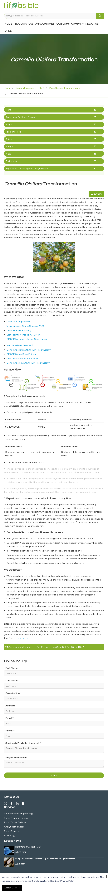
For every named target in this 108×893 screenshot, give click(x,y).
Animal (9, 139)
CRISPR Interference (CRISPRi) (23, 334)
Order (9, 30)
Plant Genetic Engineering (18, 813)
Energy (9, 146)
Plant (41, 88)
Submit (54, 775)
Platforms (62, 23)
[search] (100, 16)
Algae (8, 154)
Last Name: (11, 680)
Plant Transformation (16, 818)
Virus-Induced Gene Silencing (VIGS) (26, 326)
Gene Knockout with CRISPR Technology (29, 350)
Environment (12, 161)
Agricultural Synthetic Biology (20, 117)
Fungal (9, 124)
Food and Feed (13, 132)
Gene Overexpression (18, 321)
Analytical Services (14, 826)
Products (20, 23)
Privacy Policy (67, 881)
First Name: (11, 668)
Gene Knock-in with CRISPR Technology (28, 363)
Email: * (9, 718)
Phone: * (9, 730)
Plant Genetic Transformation (64, 88)
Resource (91, 23)
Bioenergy (9, 835)
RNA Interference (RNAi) (20, 345)
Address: (10, 705)
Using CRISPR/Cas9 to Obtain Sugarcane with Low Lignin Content (45, 859)
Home (8, 23)
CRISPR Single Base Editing (21, 354)
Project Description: (16, 757)
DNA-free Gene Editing (19, 330)
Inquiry (97, 194)
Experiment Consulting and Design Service (27, 168)
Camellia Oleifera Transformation (54, 749)
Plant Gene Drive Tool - (28, 847)
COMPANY (77, 23)
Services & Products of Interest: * (23, 743)
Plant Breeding (12, 831)
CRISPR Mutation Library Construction (27, 339)
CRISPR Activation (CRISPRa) (22, 358)
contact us (22, 638)
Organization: (12, 693)
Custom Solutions (40, 23)
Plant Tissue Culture (15, 822)
